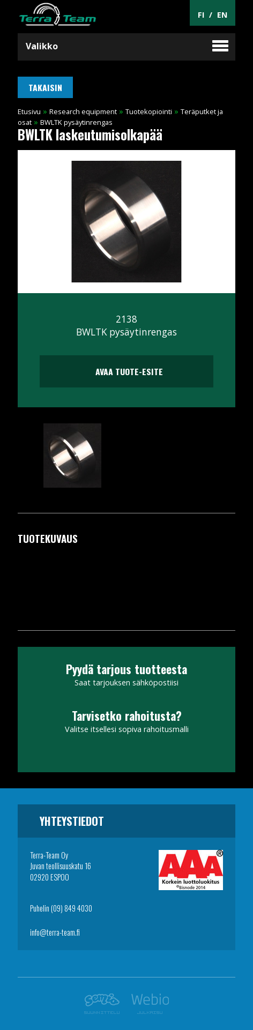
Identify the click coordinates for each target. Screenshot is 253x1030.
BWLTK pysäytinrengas (76, 122)
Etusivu (29, 111)
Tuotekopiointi (148, 111)
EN (222, 15)
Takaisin (45, 87)
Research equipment (83, 111)
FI (201, 15)
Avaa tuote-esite (126, 371)
